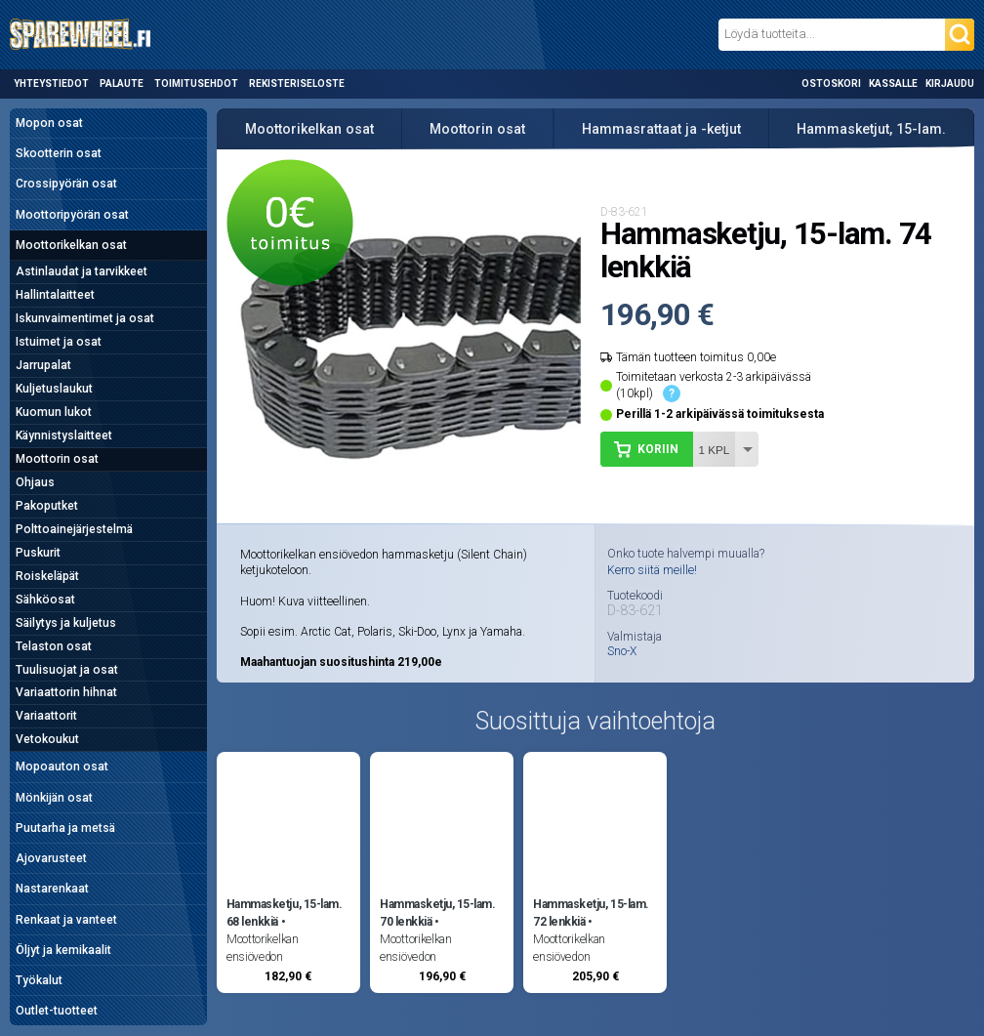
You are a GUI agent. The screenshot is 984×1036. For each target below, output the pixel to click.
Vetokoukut (47, 739)
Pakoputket (47, 506)
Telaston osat (54, 646)
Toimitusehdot (196, 83)
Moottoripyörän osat (72, 215)
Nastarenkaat (52, 888)
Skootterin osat (59, 153)
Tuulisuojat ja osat (67, 670)
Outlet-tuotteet (57, 1010)
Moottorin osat (57, 459)
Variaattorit (46, 716)
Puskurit (38, 552)
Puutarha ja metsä (65, 828)
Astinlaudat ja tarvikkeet (81, 271)
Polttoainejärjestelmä (74, 529)
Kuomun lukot (54, 412)
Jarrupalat (43, 365)
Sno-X (621, 651)
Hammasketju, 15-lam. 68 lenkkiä (284, 913)
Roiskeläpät (47, 576)
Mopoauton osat (62, 766)
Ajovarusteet (51, 858)
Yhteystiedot (51, 83)
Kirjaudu (949, 83)
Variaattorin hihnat (66, 692)
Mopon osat (49, 123)
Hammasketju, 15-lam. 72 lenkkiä (590, 913)
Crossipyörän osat (66, 183)
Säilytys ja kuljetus (66, 623)
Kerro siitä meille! (652, 570)
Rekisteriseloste (297, 83)
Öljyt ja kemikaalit (63, 950)
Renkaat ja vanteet (66, 920)
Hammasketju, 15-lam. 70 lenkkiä (437, 913)
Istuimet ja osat (59, 342)
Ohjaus (35, 482)
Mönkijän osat (54, 798)
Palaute (122, 83)
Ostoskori (831, 83)
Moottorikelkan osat (71, 245)
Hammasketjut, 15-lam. (871, 129)
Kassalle (893, 83)
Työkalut (39, 980)
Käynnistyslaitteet (64, 435)
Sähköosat (45, 599)
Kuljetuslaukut (54, 388)
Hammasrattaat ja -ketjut (661, 129)
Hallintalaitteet (55, 295)
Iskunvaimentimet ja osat (85, 318)
